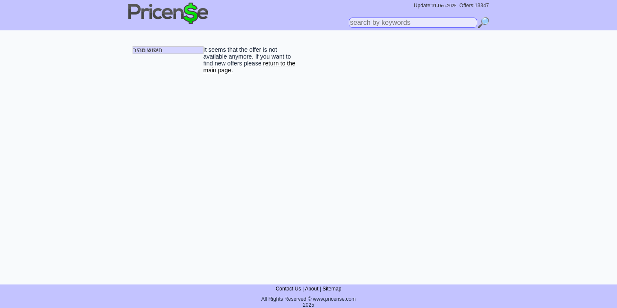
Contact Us (288, 289)
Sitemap (331, 289)
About (311, 289)
